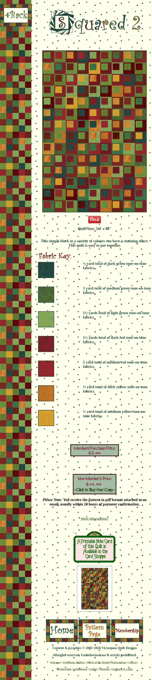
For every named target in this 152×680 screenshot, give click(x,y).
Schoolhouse (80, 669)
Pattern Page (119, 662)
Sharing (104, 669)
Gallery (93, 669)
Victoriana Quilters (74, 662)
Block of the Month (98, 662)
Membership (63, 669)
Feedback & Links (122, 669)
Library (133, 662)
